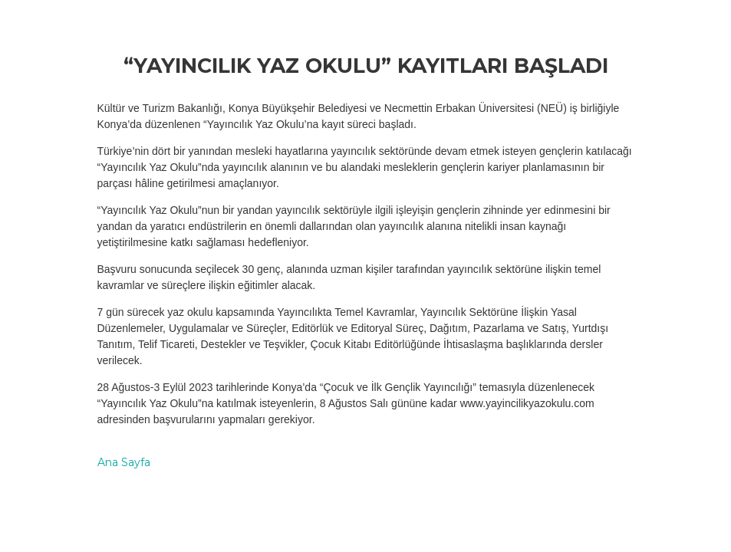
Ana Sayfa (123, 462)
